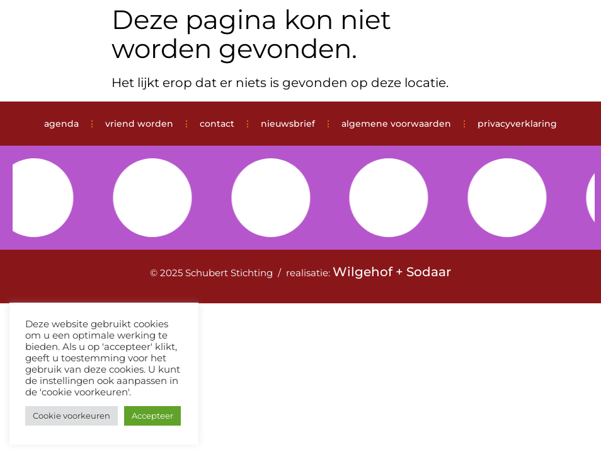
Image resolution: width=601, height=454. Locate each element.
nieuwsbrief (288, 123)
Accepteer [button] (152, 415)
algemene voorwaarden (396, 123)
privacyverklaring (517, 123)
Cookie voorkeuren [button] (71, 415)
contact (217, 123)
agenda (61, 123)
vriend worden (139, 123)
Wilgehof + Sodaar (392, 271)
